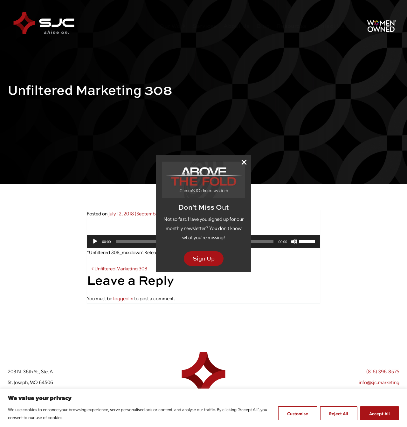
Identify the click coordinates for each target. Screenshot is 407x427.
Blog (263, 26)
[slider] (308, 241)
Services (204, 26)
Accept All (379, 413)
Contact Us (328, 26)
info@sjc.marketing (379, 382)
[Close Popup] (244, 162)
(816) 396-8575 (382, 371)
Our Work (173, 26)
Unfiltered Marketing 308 (119, 268)
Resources (291, 26)
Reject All (338, 413)
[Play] (95, 241)
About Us (237, 26)
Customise (297, 413)
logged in (123, 298)
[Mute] (294, 241)
